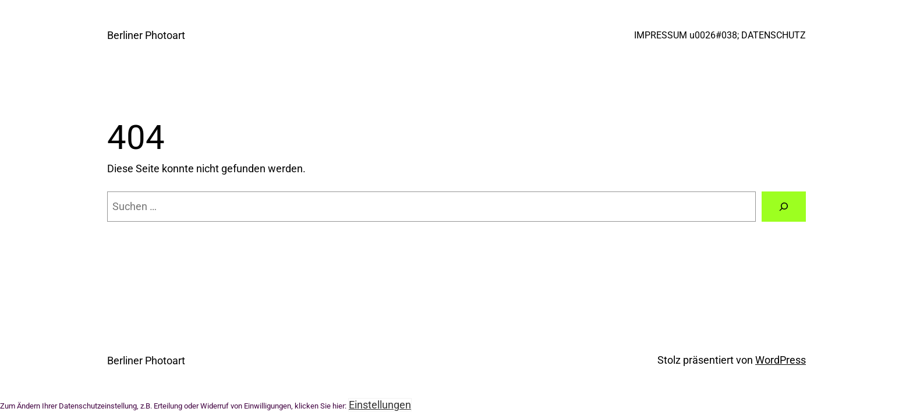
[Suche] (784, 206)
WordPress (780, 360)
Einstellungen (380, 405)
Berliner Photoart (146, 35)
